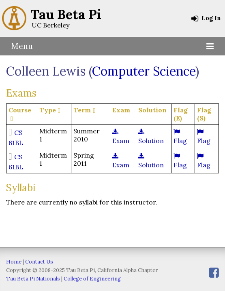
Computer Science (143, 71)
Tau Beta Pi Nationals (33, 278)
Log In (206, 18)
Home (13, 261)
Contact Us (39, 261)
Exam (120, 137)
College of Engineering (92, 278)
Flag (180, 137)
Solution (151, 137)
